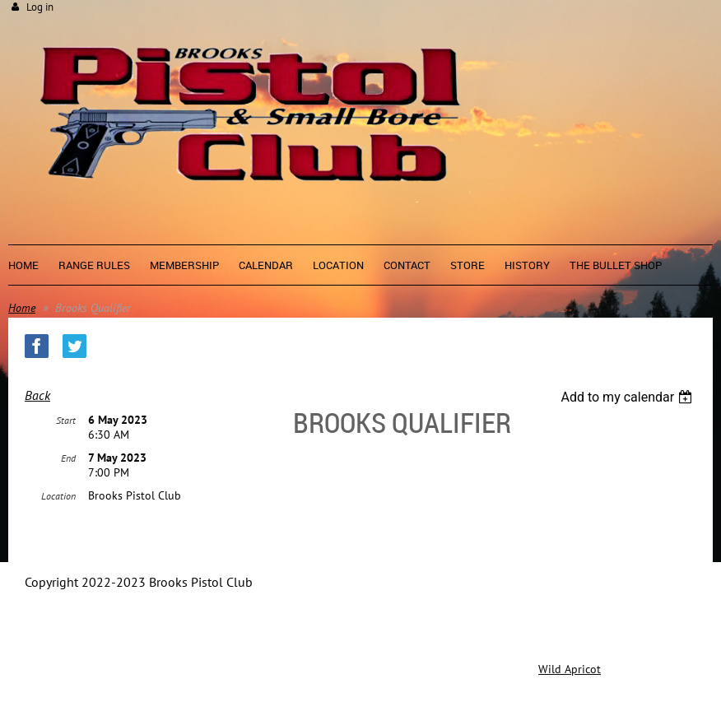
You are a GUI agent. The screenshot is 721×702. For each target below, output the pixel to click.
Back (37, 395)
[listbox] (628, 397)
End (68, 458)
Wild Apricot (569, 669)
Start (66, 420)
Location (58, 496)
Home (21, 307)
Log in (39, 7)
